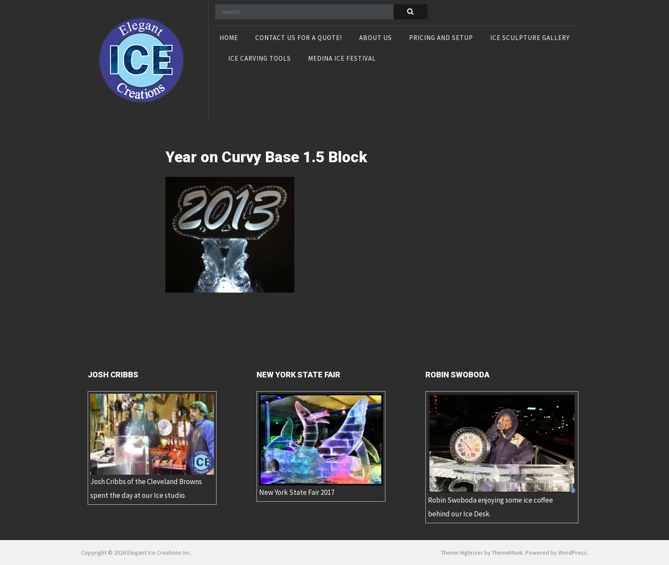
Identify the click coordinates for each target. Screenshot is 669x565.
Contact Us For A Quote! (298, 38)
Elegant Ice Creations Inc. (159, 552)
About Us (375, 38)
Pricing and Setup (441, 38)
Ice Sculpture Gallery (530, 38)
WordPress (572, 552)
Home (229, 38)
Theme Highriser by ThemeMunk (482, 552)
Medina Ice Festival (342, 59)
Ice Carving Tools (259, 59)
